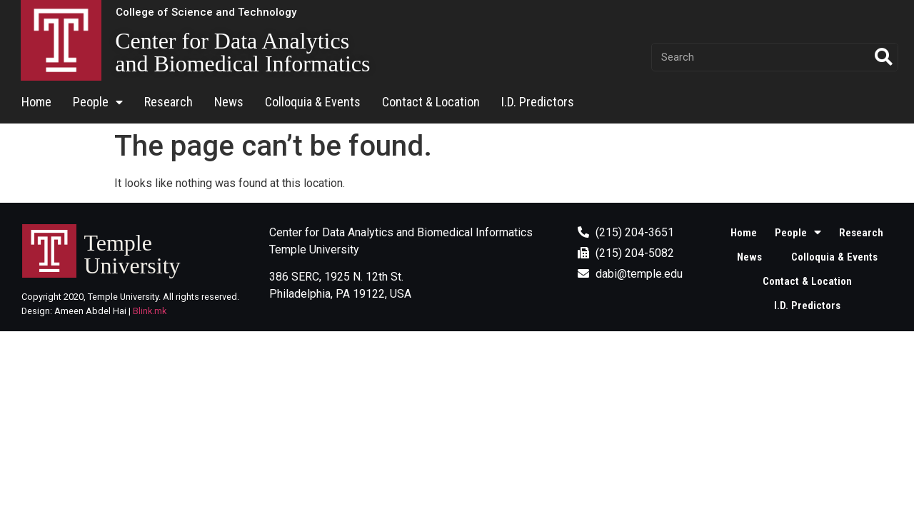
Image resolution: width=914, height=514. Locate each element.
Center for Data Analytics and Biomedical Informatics (242, 52)
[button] (206, 12)
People (98, 102)
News (228, 101)
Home (36, 101)
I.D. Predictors (537, 101)
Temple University (132, 254)
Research (168, 101)
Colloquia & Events (313, 101)
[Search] (883, 57)
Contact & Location (431, 101)
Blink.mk (149, 311)
